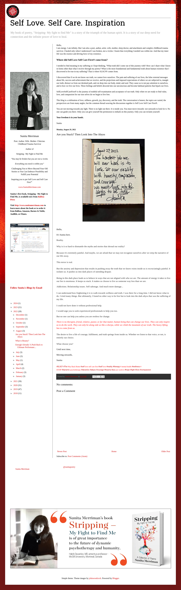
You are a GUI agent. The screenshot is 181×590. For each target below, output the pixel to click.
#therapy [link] (116, 367)
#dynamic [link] (66, 370)
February (20, 372)
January (19, 376)
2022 (15, 311)
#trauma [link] (107, 370)
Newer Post (62, 451)
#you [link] (114, 370)
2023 (15, 307)
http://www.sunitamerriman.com (29, 205)
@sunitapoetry (69, 467)
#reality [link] (109, 367)
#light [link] (132, 370)
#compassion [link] (145, 370)
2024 (15, 303)
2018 (15, 393)
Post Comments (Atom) (77, 456)
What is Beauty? (22, 341)
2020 (15, 385)
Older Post (165, 451)
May (18, 360)
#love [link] (137, 370)
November (20, 319)
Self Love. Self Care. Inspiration (67, 23)
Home (114, 451)
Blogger (115, 578)
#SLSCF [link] (59, 367)
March (19, 368)
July (18, 352)
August (19, 331)
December (20, 315)
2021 (15, 381)
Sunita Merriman (22, 469)
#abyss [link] (93, 370)
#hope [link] (127, 370)
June (18, 356)
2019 (15, 389)
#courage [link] (100, 370)
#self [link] (82, 367)
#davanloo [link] (85, 370)
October (19, 323)
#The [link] (65, 367)
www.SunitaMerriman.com (29, 187)
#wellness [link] (136, 367)
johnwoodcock (95, 578)
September (20, 327)
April (18, 364)
